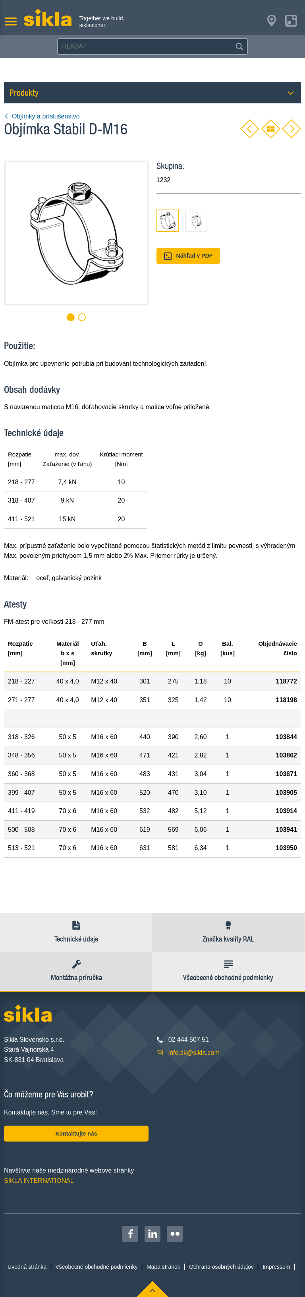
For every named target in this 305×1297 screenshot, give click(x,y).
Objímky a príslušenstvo (42, 116)
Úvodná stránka (27, 1267)
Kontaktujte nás (76, 1133)
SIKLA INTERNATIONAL (39, 1180)
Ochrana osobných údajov (221, 1267)
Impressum (276, 1267)
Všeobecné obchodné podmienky (97, 1267)
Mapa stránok (163, 1267)
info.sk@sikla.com (194, 1052)
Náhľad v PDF (188, 256)
